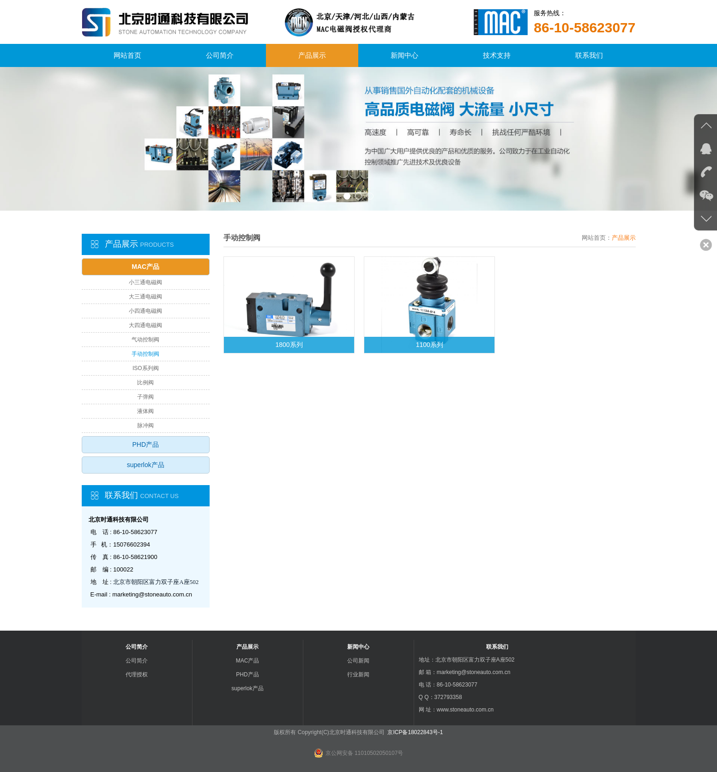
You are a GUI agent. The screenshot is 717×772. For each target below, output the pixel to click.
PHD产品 (145, 444)
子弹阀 (145, 397)
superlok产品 (145, 464)
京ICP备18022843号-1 (414, 732)
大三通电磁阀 (145, 296)
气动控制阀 (145, 339)
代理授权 (137, 674)
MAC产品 (145, 266)
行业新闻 (358, 674)
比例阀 (145, 382)
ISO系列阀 (146, 368)
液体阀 (145, 411)
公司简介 (220, 55)
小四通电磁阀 (145, 311)
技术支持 (497, 55)
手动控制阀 (145, 354)
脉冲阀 (145, 425)
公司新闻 (358, 660)
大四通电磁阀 (145, 325)
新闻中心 (404, 55)
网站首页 (127, 55)
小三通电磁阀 (145, 282)
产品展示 (312, 55)
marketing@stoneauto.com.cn (152, 594)
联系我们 (589, 55)
